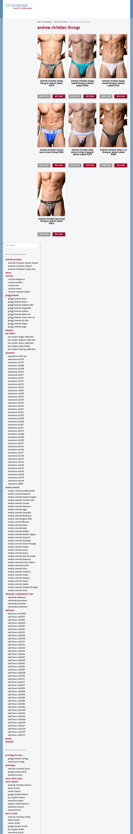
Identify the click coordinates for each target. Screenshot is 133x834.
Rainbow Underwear (14, 759)
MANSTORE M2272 (16, 182)
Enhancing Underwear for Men (17, 739)
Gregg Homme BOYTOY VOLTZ (18, 91)
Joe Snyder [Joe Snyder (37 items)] (112, 800)
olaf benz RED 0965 (17, 438)
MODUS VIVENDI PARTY (18, 364)
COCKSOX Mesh (15, 74)
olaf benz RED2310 (16, 500)
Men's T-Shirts (12, 676)
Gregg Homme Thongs (18, 703)
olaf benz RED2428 (16, 553)
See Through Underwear (16, 762)
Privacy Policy (10, 827)
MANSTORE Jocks (15, 599)
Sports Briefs (14, 666)
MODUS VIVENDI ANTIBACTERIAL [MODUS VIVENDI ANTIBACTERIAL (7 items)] (47, 806)
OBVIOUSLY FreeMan (17, 428)
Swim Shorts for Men (18, 693)
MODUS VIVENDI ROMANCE (19, 391)
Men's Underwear (44, 22)
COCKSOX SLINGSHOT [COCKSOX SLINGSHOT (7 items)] (44, 800)
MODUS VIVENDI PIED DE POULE (19, 371)
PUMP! (8, 563)
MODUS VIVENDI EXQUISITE (19, 321)
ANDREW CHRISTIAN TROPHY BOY (19, 53)
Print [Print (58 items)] (83, 814)
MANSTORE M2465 (16, 276)
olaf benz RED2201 (16, 457)
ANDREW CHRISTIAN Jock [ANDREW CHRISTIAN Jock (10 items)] (102, 797)
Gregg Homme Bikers (18, 619)
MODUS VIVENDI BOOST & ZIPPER (19, 302)
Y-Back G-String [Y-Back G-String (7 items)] (115, 818)
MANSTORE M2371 (16, 229)
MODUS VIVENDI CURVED (18, 312)
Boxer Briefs (14, 613)
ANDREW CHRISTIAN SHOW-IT (19, 47)
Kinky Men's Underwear (16, 747)
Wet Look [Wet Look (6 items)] (96, 818)
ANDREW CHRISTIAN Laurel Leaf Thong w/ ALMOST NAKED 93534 (51, 221)
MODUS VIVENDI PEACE (18, 367)
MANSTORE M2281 (16, 192)
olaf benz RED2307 (16, 494)
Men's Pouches (12, 673)
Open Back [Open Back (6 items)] (69, 815)
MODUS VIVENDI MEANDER (19, 352)
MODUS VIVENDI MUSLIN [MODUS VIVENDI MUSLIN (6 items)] (64, 809)
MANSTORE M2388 (16, 235)
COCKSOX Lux (13, 71)
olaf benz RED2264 (16, 479)
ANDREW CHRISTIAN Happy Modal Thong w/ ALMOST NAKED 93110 (113, 83)
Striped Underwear (14, 769)
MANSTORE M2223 (16, 173)
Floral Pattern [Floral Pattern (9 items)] (71, 800)
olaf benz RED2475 (16, 559)
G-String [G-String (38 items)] (84, 800)
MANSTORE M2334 (16, 213)
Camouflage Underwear (16, 735)
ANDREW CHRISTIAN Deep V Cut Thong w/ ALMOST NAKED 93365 (113, 152)
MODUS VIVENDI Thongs (18, 712)
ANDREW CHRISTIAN (13, 37)
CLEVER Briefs (14, 648)
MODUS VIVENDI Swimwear (20, 686)
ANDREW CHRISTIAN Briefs (19, 641)
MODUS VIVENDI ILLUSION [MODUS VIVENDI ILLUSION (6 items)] (86, 806)
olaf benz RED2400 (16, 535)
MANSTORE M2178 (16, 160)
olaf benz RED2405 (16, 541)
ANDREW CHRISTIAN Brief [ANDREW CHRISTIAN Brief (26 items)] (77, 796)
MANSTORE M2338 (16, 220)
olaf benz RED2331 (16, 510)
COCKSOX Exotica (15, 68)
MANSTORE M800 (15, 285)
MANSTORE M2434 (16, 272)
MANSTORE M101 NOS (17, 157)
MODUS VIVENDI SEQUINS (19, 397)
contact (8, 801)
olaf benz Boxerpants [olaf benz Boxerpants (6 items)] (44, 815)
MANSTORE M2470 (16, 279)
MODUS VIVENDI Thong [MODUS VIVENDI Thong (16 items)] (74, 811)
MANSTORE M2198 (16, 170)
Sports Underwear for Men (18, 766)
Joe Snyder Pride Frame (19, 145)
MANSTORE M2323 (16, 210)
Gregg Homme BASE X (18, 87)
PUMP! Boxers (14, 634)
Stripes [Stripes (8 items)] (116, 815)
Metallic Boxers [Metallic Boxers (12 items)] (100, 803)
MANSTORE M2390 (16, 241)
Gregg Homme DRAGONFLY (19, 96)
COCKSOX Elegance (16, 65)
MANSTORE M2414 (16, 248)
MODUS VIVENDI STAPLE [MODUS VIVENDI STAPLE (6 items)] (54, 812)
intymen (9, 121)
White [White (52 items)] (104, 817)
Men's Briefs (11, 638)
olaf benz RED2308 (16, 497)
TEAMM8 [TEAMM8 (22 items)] (75, 818)
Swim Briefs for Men (17, 690)
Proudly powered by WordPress (16, 830)
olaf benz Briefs (15, 663)
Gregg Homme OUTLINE (18, 99)
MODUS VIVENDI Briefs (18, 660)
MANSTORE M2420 (16, 257)
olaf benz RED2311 (16, 503)
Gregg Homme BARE (17, 84)
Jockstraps (10, 590)
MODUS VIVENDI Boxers (18, 628)
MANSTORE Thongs (16, 709)
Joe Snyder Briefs (16, 654)
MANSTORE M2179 (16, 164)
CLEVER (8, 58)
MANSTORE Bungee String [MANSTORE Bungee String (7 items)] (83, 803)
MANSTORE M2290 (16, 195)
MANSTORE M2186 (16, 167)
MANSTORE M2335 (16, 216)
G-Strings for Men (13, 580)
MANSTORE (10, 154)
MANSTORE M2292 (16, 201)
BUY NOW (59, 96)
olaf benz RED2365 (16, 522)
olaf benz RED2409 (16, 547)
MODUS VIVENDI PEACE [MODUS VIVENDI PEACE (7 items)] (95, 809)
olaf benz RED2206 (16, 463)
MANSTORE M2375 (16, 232)
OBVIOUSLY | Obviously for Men (17, 417)
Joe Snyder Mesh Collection (16, 140)
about (7, 795)
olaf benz (9, 435)
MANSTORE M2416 (16, 251)
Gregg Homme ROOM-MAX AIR (20, 107)
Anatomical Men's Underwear (13, 730)
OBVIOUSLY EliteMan (17, 422)
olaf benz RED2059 (16, 447)
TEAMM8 (9, 566)
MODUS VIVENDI (12, 289)
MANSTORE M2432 (16, 269)
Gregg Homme (12, 81)
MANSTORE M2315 (16, 207)
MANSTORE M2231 (16, 179)
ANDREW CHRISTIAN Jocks (19, 593)
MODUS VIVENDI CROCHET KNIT (19, 307)
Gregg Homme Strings (18, 583)
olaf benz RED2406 (16, 544)
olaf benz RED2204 (16, 460)
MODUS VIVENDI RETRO (17, 388)
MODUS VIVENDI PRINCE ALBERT (18, 380)
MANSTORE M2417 (16, 254)
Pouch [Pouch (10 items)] (76, 815)
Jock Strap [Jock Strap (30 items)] (97, 799)
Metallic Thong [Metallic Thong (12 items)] (116, 803)
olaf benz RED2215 (16, 469)
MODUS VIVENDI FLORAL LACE (20, 325)
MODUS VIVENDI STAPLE (18, 403)
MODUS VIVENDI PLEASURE (19, 376)
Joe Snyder (10, 124)
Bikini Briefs (14, 644)
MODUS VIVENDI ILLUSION (18, 331)
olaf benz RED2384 (16, 531)
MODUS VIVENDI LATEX (17, 337)
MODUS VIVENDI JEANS (18, 334)
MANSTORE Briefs (16, 657)
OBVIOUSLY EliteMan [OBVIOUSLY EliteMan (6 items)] (106, 812)
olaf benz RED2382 (16, 525)
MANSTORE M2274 (16, 185)
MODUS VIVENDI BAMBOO (19, 298)
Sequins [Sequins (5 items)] (110, 815)
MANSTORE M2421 (16, 260)
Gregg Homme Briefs (18, 651)
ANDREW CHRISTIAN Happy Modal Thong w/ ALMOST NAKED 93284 (82, 83)
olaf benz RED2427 (16, 550)
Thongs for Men (60, 22)
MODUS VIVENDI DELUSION (19, 315)
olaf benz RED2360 (16, 516)
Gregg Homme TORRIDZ (18, 111)
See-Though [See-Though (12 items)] (101, 815)
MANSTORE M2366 (16, 223)
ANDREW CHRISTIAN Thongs (20, 700)
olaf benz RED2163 (16, 454)
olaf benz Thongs (16, 715)
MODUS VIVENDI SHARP (18, 400)
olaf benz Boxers (16, 631)
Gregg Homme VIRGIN (17, 114)
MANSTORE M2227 (16, 176)
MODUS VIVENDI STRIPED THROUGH (18, 408)
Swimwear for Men (14, 683)
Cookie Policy (21, 827)
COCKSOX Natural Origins (19, 77)
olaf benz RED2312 (16, 507)
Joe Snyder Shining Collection (17, 149)
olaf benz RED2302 (16, 488)
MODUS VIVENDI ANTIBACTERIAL (15, 293)
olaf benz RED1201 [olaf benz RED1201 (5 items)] (59, 815)
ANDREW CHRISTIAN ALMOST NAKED (19, 42)
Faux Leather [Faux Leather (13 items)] (58, 800)
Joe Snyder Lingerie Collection (17, 134)
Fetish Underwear (13, 744)
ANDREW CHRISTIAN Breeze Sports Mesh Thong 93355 (51, 151)
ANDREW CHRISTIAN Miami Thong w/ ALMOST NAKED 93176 (51, 83)
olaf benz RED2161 (16, 451)
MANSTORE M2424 (16, 263)
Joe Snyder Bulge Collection (16, 129)
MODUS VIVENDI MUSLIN (18, 361)
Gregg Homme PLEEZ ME (19, 102)
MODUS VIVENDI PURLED (18, 385)
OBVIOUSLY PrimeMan (18, 431)
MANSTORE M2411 (16, 244)
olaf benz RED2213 (16, 466)
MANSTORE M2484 (16, 282)
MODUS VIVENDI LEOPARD (19, 349)
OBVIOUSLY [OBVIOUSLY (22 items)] (93, 811)
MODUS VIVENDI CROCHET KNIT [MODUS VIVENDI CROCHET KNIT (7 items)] (68, 806)
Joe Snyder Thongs (16, 706)
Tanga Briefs (14, 669)
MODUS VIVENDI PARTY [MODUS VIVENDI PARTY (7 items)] (79, 809)
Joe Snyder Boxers (16, 622)
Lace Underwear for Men (17, 750)
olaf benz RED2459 (16, 556)
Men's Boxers (11, 606)
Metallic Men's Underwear (17, 756)
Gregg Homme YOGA (17, 117)
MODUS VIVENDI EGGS (17, 318)
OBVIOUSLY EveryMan (17, 425)
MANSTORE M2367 (16, 226)
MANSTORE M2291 (16, 198)
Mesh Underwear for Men (17, 753)
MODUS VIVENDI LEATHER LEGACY (18, 344)
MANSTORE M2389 (16, 238)
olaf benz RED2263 (16, 475)
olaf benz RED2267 (16, 482)
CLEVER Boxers (14, 616)
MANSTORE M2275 (16, 188)
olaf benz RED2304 (16, 491)
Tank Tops (12, 679)
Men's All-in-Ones (13, 603)
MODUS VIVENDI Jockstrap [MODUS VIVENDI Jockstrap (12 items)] (107, 805)
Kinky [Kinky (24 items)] (69, 802)
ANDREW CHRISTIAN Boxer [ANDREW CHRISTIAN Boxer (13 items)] (49, 797)
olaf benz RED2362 (16, 519)
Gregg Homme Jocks (17, 596)
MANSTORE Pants (16, 625)
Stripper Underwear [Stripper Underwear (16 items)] (48, 818)
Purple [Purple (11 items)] (92, 815)
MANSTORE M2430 (16, 266)
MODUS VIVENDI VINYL (17, 412)
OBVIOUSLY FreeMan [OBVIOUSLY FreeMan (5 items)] (119, 812)
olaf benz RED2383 (16, 528)
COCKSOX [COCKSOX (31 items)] (118, 796)
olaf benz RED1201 (16, 441)
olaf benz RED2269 (16, 485)
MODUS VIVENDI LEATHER (18, 340)
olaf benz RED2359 (16, 513)
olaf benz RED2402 (16, 538)
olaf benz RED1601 (16, 444)
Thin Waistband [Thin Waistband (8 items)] (86, 818)
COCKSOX (9, 61)
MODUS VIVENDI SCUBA (18, 394)
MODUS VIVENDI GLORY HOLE (20, 328)
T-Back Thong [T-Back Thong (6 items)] (64, 818)
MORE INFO (44, 96)
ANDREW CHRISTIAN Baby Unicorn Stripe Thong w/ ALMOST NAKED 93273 (82, 152)
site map (9, 804)
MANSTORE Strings (16, 586)
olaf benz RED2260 (16, 472)
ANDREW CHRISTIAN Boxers (20, 609)
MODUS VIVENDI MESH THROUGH (18, 356)
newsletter (10, 798)
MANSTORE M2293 (16, 204)
